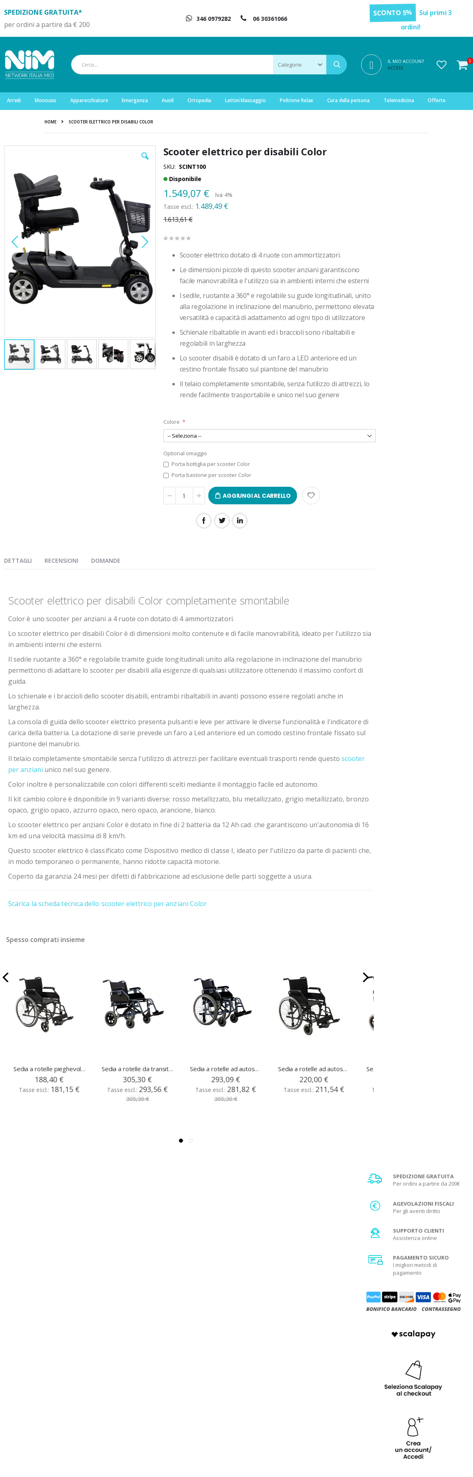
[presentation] (24, 581)
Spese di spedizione (403, 1384)
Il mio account (158, 1384)
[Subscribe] (451, 1280)
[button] (441, 65)
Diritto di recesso (280, 1394)
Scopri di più (415, 632)
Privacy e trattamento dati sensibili (420, 1404)
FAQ (264, 1374)
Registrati (153, 1374)
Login (147, 1363)
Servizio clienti (159, 1404)
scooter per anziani (38, 791)
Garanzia (271, 1384)
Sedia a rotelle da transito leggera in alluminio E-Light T (138, 1091)
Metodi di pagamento (404, 1374)
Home (50, 122)
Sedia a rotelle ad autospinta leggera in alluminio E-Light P (226, 1091)
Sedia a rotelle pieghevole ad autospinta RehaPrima (49, 1091)
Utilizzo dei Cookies (402, 1415)
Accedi (395, 68)
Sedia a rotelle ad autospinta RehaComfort (314, 1091)
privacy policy (401, 1295)
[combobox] (209, 64)
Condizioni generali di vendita (414, 1363)
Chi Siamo (271, 1363)
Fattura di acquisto (282, 1404)
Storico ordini (157, 1394)
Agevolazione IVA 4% (403, 1394)
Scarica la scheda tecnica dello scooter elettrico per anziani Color (107, 925)
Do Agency (385, 1460)
